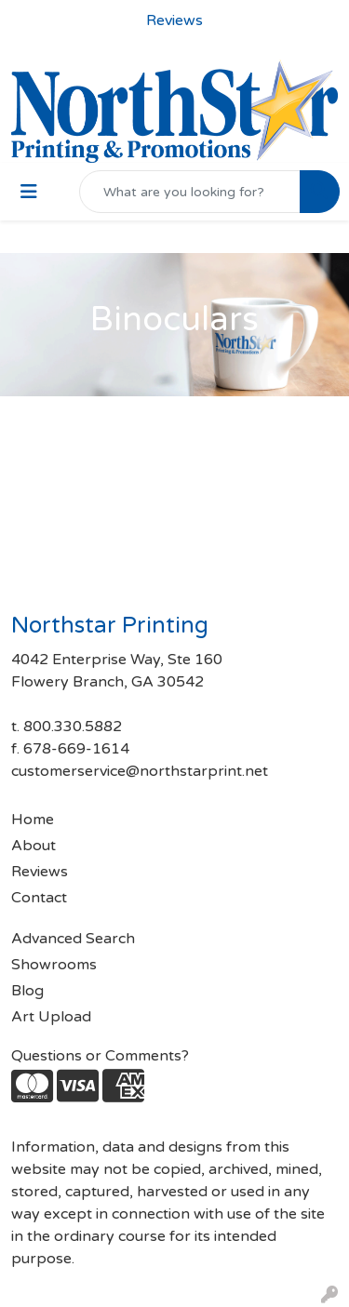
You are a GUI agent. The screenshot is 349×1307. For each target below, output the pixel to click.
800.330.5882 (72, 726)
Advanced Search (73, 938)
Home (32, 819)
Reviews (39, 871)
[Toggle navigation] (28, 192)
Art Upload (51, 1016)
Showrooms (54, 964)
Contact (39, 897)
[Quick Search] (190, 191)
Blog (27, 990)
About (33, 845)
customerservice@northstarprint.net (139, 771)
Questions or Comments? (100, 1056)
